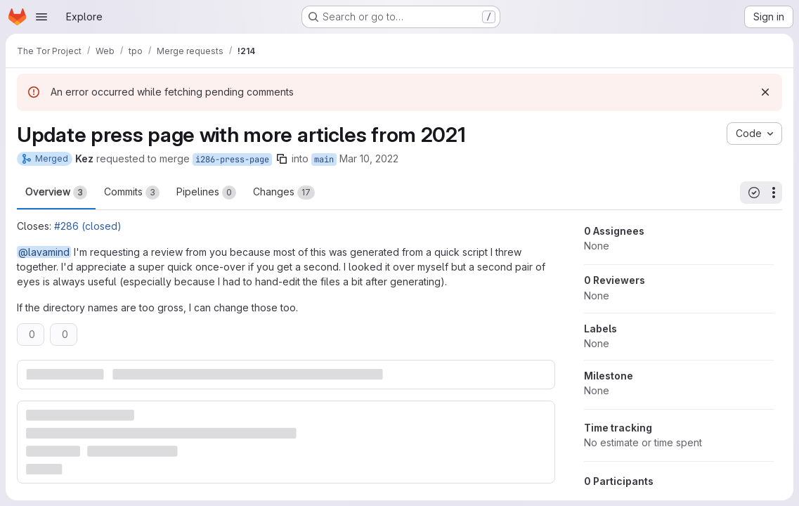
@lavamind (44, 252)
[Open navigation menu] (41, 17)
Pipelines (206, 193)
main (324, 159)
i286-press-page (232, 159)
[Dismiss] (765, 92)
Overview (56, 193)
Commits (132, 193)
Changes (284, 193)
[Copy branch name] (281, 158)
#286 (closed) (88, 226)
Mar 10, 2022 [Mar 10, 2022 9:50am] (368, 158)
